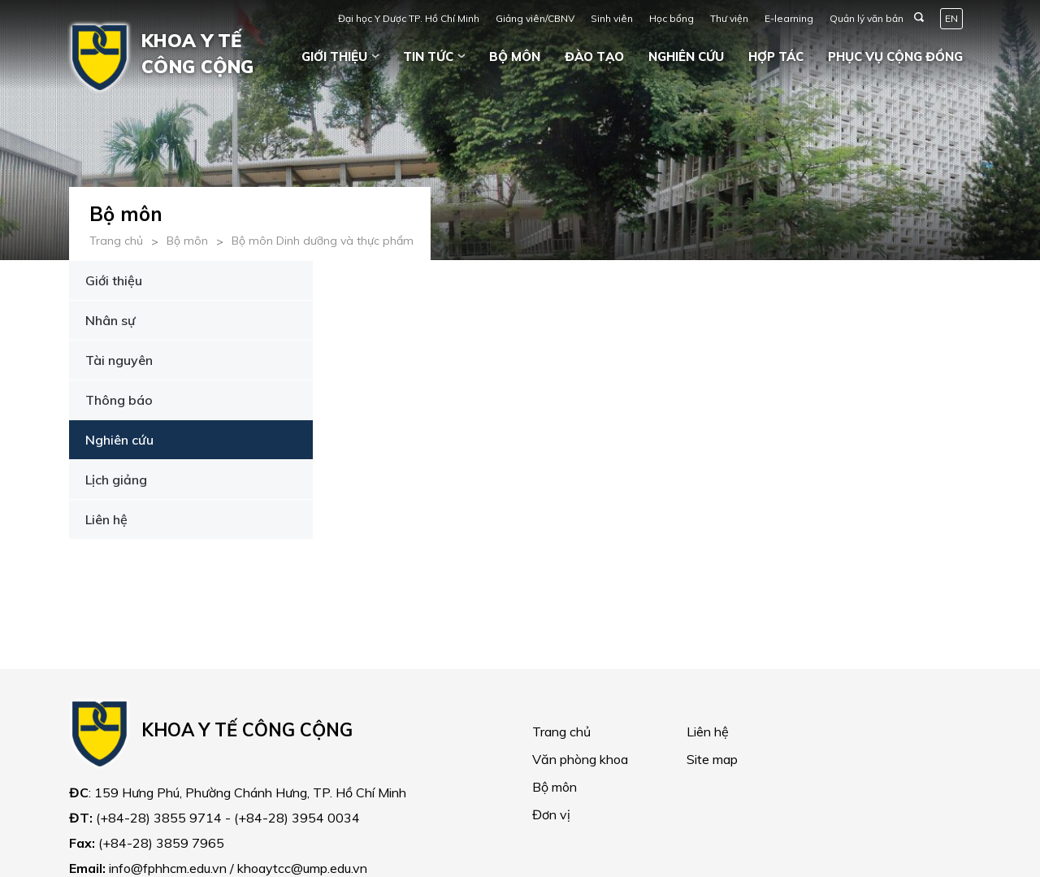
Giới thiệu (113, 280)
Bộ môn (514, 56)
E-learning (789, 18)
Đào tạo (594, 56)
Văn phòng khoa (580, 759)
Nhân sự (110, 320)
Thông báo (119, 400)
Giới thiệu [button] (334, 56)
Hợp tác (776, 56)
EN (951, 18)
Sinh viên (612, 18)
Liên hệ (106, 519)
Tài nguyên (119, 360)
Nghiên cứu (686, 56)
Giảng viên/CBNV (535, 18)
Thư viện (729, 18)
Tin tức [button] (428, 56)
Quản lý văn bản (867, 18)
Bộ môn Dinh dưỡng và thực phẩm (323, 240)
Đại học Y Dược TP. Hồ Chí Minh (408, 18)
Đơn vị (551, 814)
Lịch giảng (116, 479)
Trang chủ (116, 240)
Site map (712, 759)
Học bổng (671, 18)
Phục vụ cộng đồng (895, 56)
